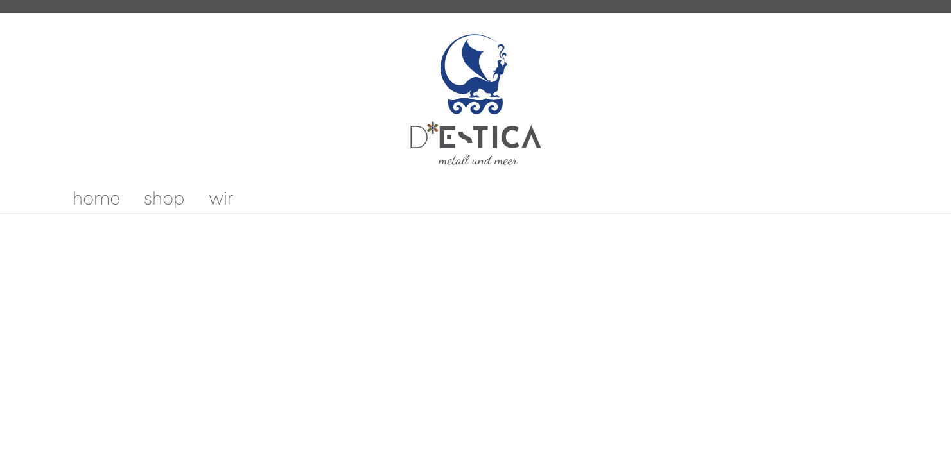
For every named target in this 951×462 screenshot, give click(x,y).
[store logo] (476, 99)
